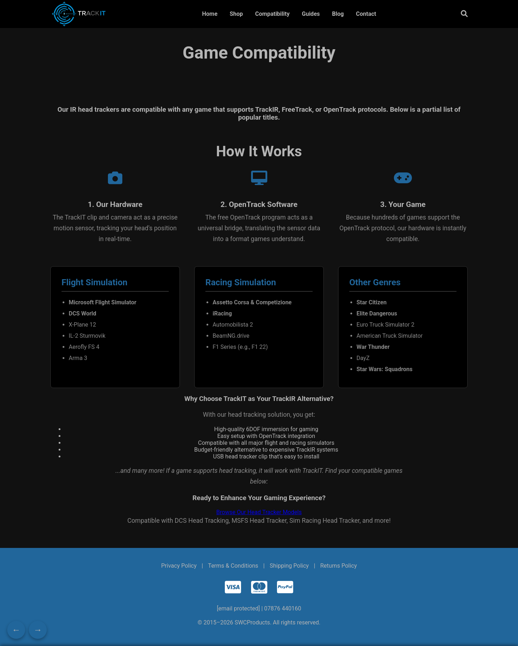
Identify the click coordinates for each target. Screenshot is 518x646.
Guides (311, 13)
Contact (366, 13)
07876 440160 (282, 608)
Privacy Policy (179, 565)
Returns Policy (338, 565)
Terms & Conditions (233, 565)
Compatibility (272, 13)
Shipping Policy (289, 565)
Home (210, 13)
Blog (338, 13)
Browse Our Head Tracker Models (258, 512)
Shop (236, 13)
